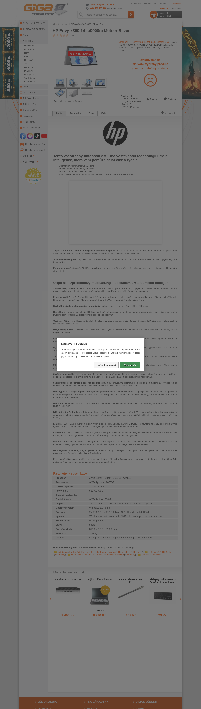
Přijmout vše (130, 365)
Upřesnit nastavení (106, 365)
